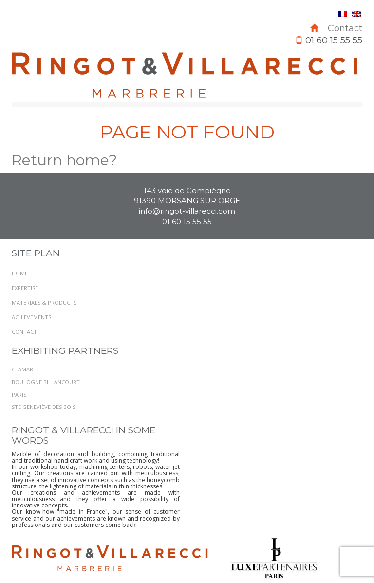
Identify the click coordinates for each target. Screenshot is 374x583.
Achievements (31, 317)
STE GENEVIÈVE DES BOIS (43, 406)
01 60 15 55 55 (187, 221)
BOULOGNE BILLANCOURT (46, 382)
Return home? (64, 160)
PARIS (19, 394)
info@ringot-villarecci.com (187, 210)
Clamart (24, 369)
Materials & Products (44, 302)
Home (20, 273)
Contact (345, 28)
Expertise (25, 288)
